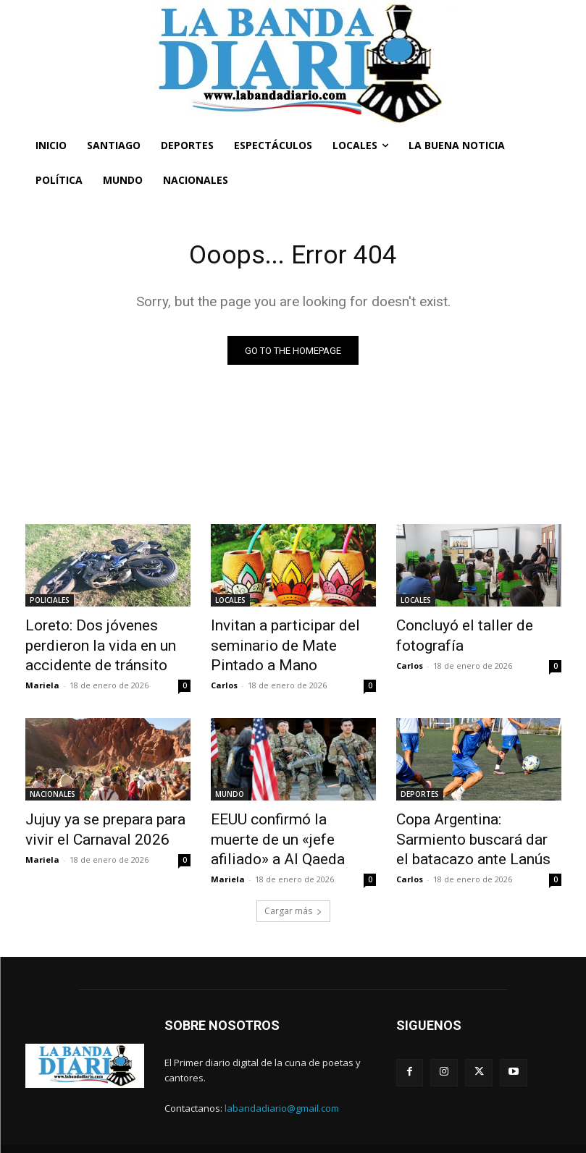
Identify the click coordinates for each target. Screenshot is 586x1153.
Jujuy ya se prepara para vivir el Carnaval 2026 (103, 818)
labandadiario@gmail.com (282, 1088)
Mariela (42, 677)
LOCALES (230, 603)
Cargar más (293, 891)
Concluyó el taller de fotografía (451, 635)
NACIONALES (52, 786)
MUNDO (229, 786)
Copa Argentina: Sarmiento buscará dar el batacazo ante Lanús (474, 826)
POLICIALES (50, 603)
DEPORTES (420, 786)
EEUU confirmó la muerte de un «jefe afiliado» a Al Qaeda (288, 818)
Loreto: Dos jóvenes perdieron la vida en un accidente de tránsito (107, 643)
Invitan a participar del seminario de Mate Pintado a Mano (289, 643)
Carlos (224, 677)
